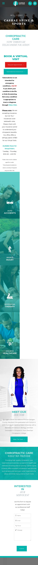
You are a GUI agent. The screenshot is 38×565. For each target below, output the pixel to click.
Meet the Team (18, 346)
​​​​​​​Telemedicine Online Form (14, 71)
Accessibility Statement (16, 557)
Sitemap (27, 557)
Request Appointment (15, 65)
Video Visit (13, 105)
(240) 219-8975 (19, 487)
